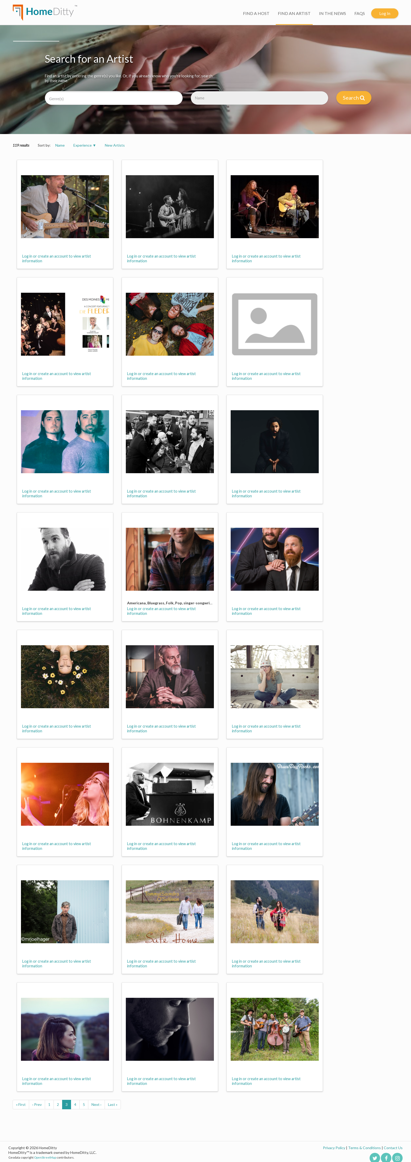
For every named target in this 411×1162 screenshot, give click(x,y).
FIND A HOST (256, 13)
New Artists (115, 145)
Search (354, 97)
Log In (384, 13)
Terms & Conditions (364, 1147)
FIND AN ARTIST (294, 13)
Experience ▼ (84, 145)
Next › (96, 1104)
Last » (112, 1104)
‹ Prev (37, 1104)
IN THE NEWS (332, 13)
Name (60, 145)
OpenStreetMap (45, 1157)
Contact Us (393, 1147)
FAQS (359, 13)
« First (21, 1104)
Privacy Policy (334, 1147)
